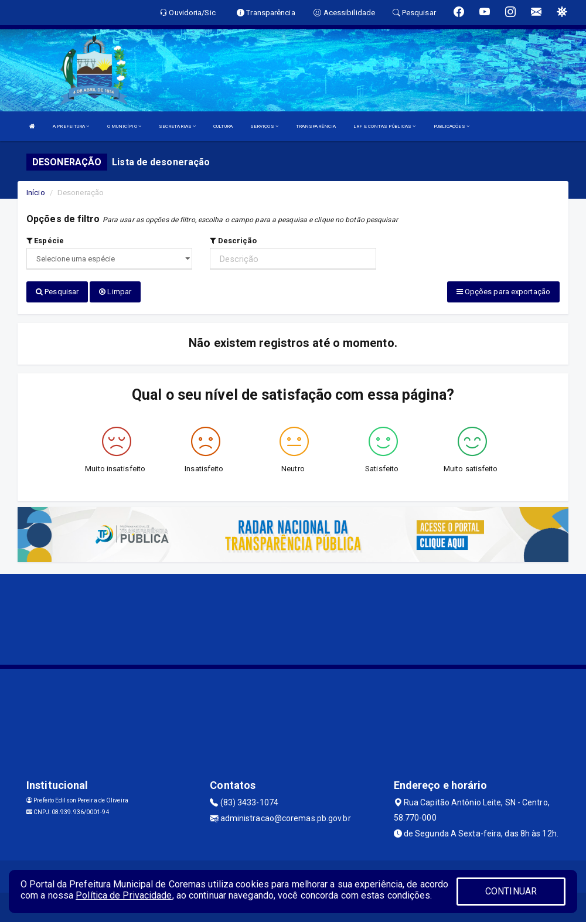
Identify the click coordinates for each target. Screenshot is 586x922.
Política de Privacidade (124, 895)
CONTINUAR (511, 891)
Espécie (45, 240)
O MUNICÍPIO (124, 126)
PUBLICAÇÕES (451, 126)
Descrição (233, 240)
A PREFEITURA (71, 126)
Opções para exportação (503, 291)
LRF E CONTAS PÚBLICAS (384, 126)
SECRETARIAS (177, 126)
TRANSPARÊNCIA (316, 126)
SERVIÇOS (264, 126)
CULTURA (223, 126)
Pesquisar (57, 291)
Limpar (115, 291)
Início (35, 192)
